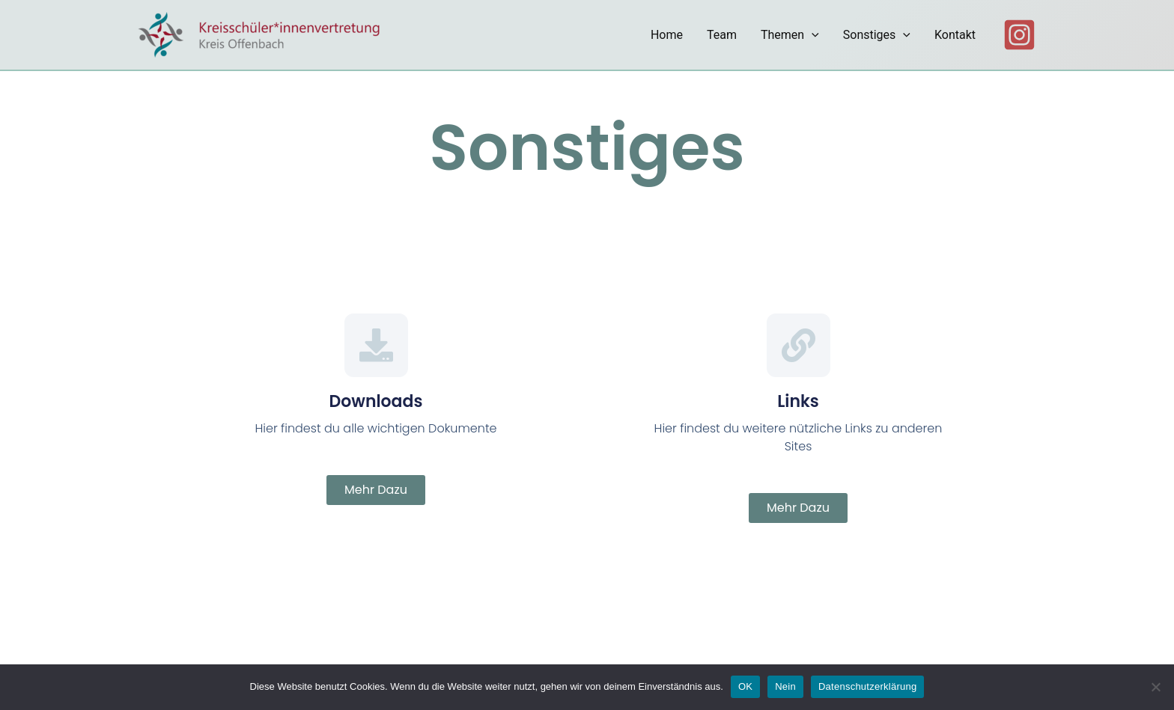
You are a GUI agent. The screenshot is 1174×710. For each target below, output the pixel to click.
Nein (785, 686)
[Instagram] (1019, 35)
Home (667, 35)
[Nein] (1155, 686)
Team (722, 35)
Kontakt (955, 35)
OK (745, 686)
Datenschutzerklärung (867, 686)
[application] (811, 35)
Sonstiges (876, 35)
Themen (790, 35)
